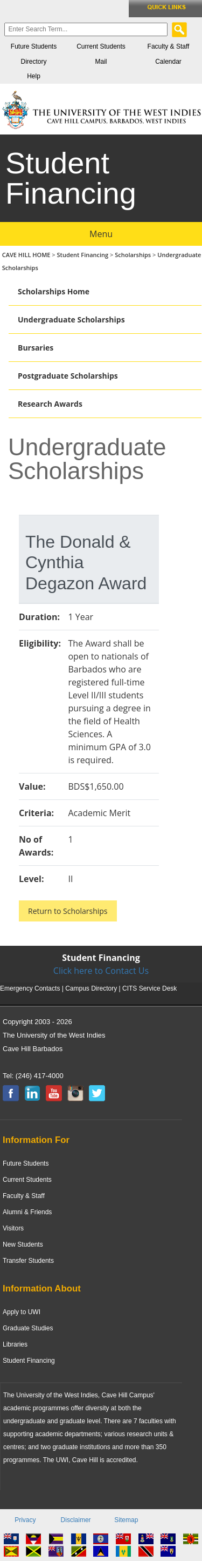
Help (33, 76)
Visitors (13, 1228)
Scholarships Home (53, 291)
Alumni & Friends (27, 1212)
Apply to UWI (21, 1312)
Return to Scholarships (68, 911)
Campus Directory (91, 988)
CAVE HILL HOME (27, 255)
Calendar (168, 61)
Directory (33, 61)
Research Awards (50, 404)
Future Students (34, 46)
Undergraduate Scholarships (71, 319)
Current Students (101, 46)
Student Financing (83, 255)
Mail (101, 61)
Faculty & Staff (169, 46)
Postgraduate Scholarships (68, 376)
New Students (23, 1244)
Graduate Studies (28, 1328)
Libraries (15, 1344)
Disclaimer (76, 1520)
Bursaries (35, 347)
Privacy (25, 1520)
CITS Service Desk (149, 988)
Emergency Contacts (30, 988)
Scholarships (133, 255)
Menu (101, 234)
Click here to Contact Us (101, 971)
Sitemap (126, 1520)
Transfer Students (28, 1260)
